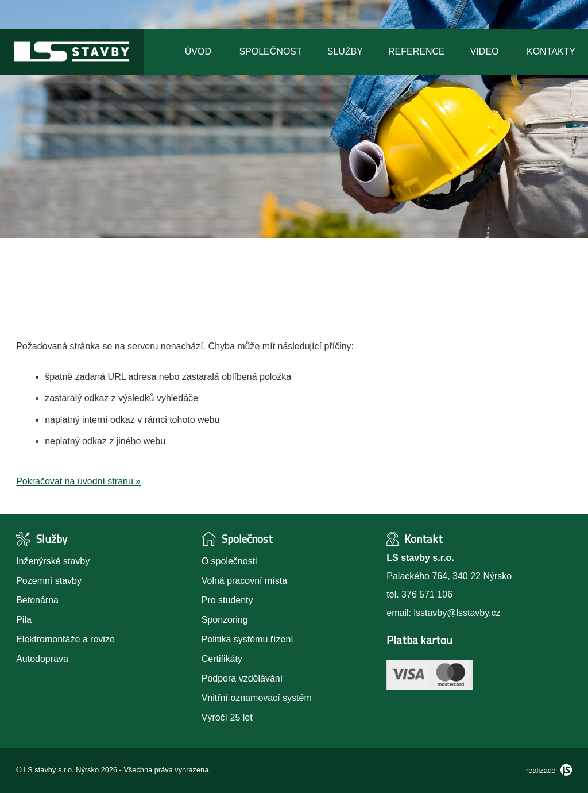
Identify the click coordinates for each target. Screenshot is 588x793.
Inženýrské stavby (53, 561)
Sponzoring (225, 620)
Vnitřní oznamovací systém (257, 698)
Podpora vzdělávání (242, 678)
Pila (24, 620)
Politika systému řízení (247, 639)
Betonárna (37, 600)
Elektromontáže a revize (65, 639)
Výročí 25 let (227, 717)
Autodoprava (42, 659)
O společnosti (229, 561)
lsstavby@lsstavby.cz (456, 613)
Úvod (198, 51)
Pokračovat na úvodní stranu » (78, 481)
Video (484, 51)
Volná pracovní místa (244, 581)
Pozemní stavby (49, 581)
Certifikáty (222, 659)
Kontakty (551, 51)
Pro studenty (227, 600)
